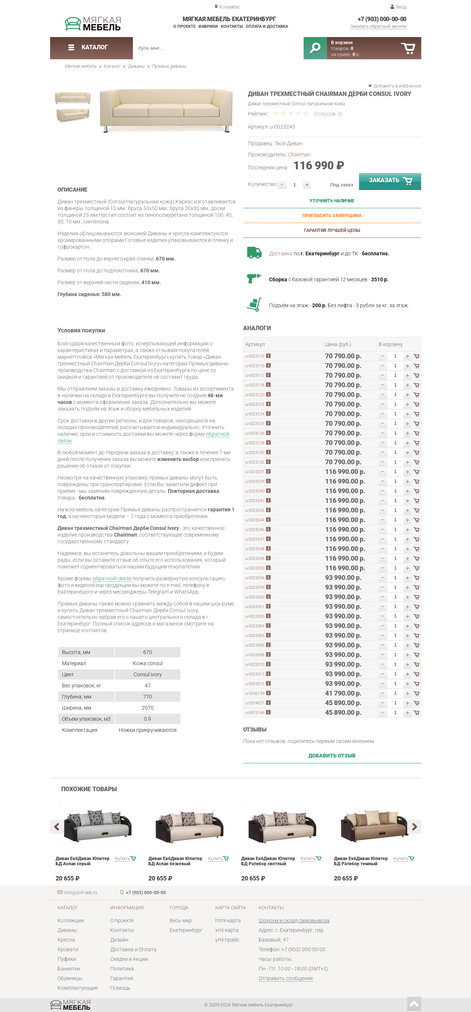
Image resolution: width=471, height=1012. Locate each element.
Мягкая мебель (81, 66)
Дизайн (119, 940)
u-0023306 (254, 645)
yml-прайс (227, 940)
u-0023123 (254, 404)
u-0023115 (254, 366)
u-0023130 (254, 452)
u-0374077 (254, 703)
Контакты (232, 26)
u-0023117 (254, 375)
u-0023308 (254, 655)
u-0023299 (254, 587)
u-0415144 (254, 712)
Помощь (120, 988)
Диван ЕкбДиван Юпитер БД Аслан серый (82, 861)
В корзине (342, 42)
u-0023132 (254, 462)
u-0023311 (254, 674)
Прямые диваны (169, 66)
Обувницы (70, 978)
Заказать (391, 181)
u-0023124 (254, 414)
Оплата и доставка (267, 26)
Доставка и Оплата (133, 949)
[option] (166, 109)
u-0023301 (254, 606)
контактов (94, 630)
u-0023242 (254, 510)
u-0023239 (254, 481)
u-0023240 (254, 491)
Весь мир (181, 920)
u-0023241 (254, 500)
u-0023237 (254, 471)
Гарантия (121, 978)
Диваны (136, 66)
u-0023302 (254, 616)
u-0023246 (254, 529)
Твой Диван (288, 143)
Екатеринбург (186, 930)
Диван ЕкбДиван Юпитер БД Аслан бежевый (175, 861)
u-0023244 (254, 520)
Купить (122, 858)
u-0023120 (254, 394)
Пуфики (67, 959)
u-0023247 (254, 539)
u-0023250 (254, 568)
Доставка (280, 253)
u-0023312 (254, 683)
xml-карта (227, 930)
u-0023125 (254, 423)
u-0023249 (254, 558)
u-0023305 (254, 635)
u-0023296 (254, 577)
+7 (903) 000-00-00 (382, 19)
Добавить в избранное (397, 86)
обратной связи (112, 578)
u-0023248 (254, 549)
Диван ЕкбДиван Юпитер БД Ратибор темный (361, 861)
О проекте (184, 26)
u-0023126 (254, 433)
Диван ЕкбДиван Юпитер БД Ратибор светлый (268, 861)
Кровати (68, 949)
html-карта (228, 920)
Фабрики (208, 26)
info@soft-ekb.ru (80, 892)
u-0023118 (254, 385)
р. (356, 54)
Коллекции (71, 920)
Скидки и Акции (129, 959)
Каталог (112, 66)
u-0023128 (254, 443)
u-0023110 (254, 356)
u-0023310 (254, 664)
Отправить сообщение (286, 978)
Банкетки (69, 969)
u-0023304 (254, 626)
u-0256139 (254, 693)
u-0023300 (254, 597)
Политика (122, 969)
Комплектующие (78, 988)
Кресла (66, 940)
